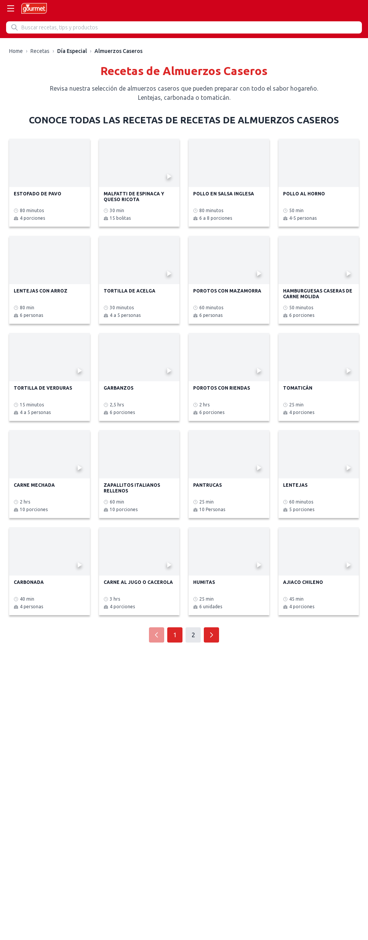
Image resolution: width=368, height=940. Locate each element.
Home (16, 51)
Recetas (40, 51)
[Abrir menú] (10, 8)
